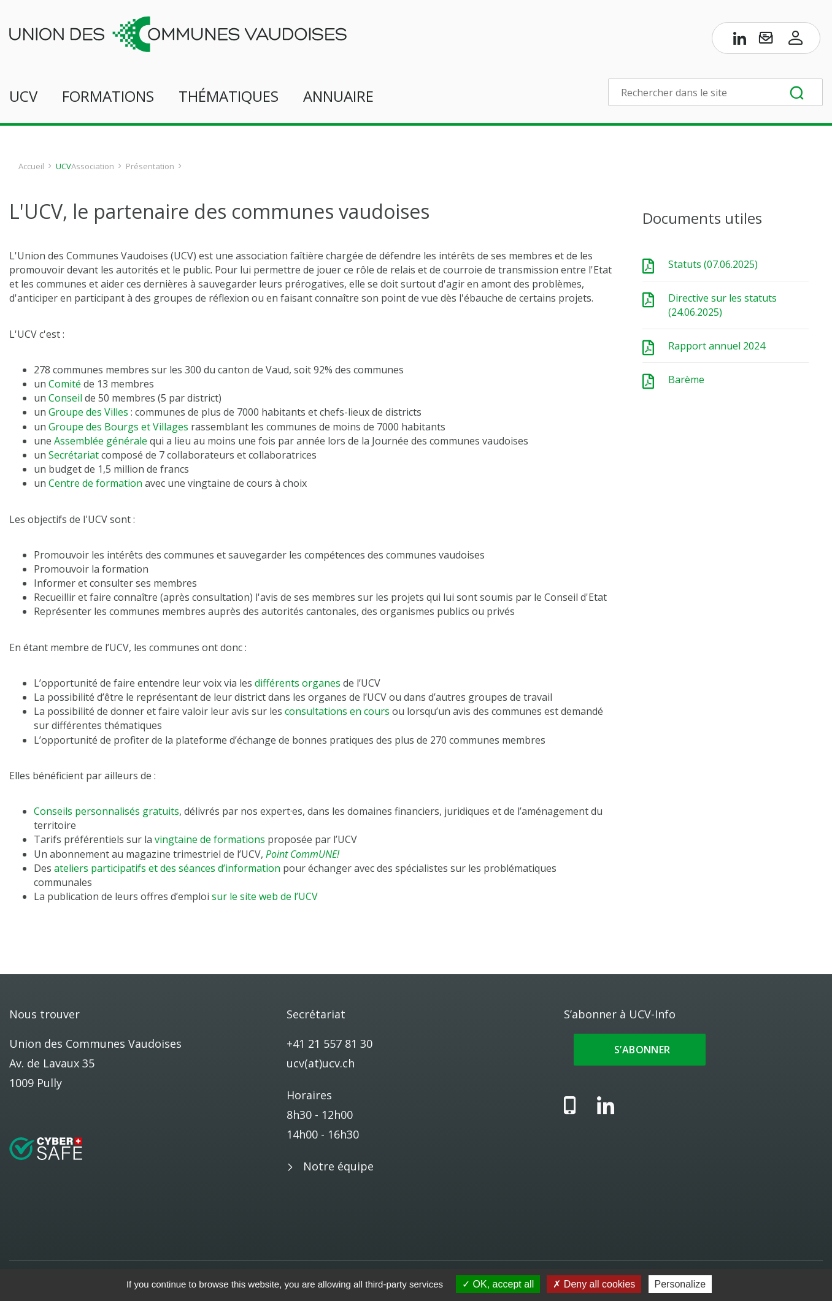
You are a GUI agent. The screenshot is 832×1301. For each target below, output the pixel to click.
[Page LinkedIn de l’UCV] (740, 40)
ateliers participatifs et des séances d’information (167, 868)
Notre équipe (338, 1166)
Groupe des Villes (88, 412)
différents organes (298, 683)
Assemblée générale (100, 441)
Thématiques (229, 96)
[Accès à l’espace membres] (795, 40)
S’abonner (639, 1049)
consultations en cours (337, 711)
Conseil (65, 398)
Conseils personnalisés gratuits (106, 811)
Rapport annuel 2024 (716, 346)
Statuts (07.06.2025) (713, 264)
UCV (23, 96)
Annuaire (338, 96)
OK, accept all (498, 1284)
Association (92, 166)
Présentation (150, 166)
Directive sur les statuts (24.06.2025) (722, 305)
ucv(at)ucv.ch (321, 1063)
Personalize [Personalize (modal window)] (680, 1284)
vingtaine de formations (210, 839)
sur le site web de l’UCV (265, 896)
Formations (108, 96)
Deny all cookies (594, 1284)
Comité (64, 384)
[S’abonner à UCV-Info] (765, 40)
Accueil (31, 166)
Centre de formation (95, 483)
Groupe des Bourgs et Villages (118, 426)
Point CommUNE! (302, 854)
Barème (686, 379)
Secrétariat (73, 455)
